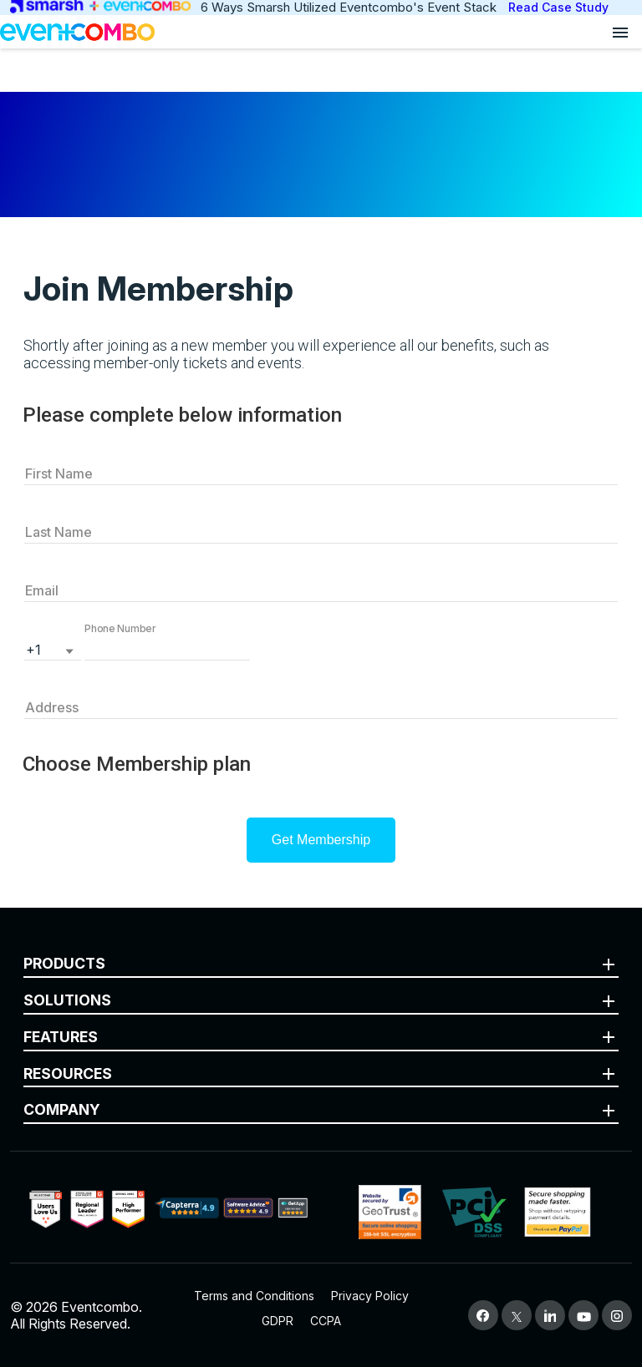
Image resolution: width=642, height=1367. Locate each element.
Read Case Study (558, 7)
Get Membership (321, 840)
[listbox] (52, 648)
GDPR (277, 1321)
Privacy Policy (370, 1296)
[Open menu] (620, 31)
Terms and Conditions (254, 1296)
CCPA (325, 1321)
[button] (167, 648)
